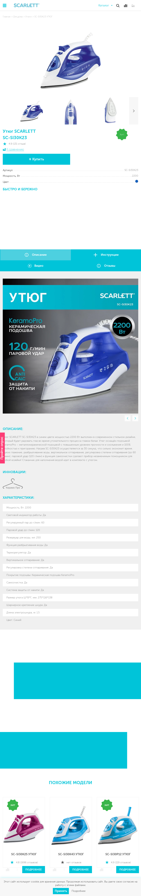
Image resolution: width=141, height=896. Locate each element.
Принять (61, 891)
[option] (70, 346)
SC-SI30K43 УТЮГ (71, 854)
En (133, 5)
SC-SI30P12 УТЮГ (118, 854)
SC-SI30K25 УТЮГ (24, 854)
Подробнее (33, 869)
